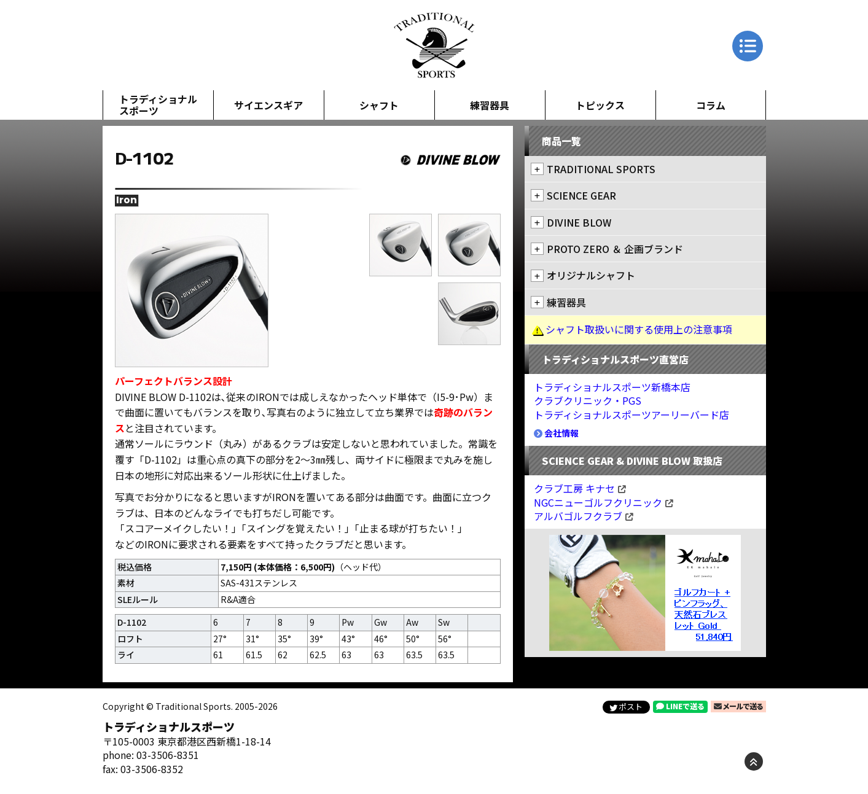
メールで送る (738, 706)
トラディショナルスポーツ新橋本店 (612, 386)
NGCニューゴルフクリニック (603, 502)
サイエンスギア (268, 105)
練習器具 (489, 105)
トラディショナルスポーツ (158, 104)
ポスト (626, 706)
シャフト (379, 105)
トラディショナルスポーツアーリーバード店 (631, 414)
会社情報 (556, 433)
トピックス (600, 105)
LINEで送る (680, 706)
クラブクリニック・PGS (587, 400)
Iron (126, 200)
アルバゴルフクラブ (583, 515)
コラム (710, 105)
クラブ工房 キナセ (580, 488)
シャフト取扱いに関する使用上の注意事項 (638, 329)
